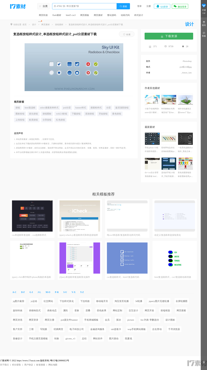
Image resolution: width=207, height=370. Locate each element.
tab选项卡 (116, 329)
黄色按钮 (116, 114)
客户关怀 (17, 329)
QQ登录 (162, 6)
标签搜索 (40, 365)
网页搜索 (181, 310)
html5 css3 (70, 15)
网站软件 (98, 338)
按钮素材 (59, 24)
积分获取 (16, 365)
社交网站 (48, 301)
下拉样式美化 (67, 301)
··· (39, 21)
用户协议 (28, 365)
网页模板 (84, 15)
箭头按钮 (33, 114)
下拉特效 (85, 301)
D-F (23, 292)
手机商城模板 (91, 320)
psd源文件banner (69, 320)
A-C (14, 292)
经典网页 (58, 329)
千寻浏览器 (174, 329)
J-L (39, 292)
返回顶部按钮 (122, 108)
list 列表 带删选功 (150, 320)
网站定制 (117, 310)
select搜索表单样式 (49, 108)
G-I (31, 292)
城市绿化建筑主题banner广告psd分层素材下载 (185, 111)
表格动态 (52, 310)
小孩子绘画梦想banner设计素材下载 (152, 111)
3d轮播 (138, 301)
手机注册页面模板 (38, 338)
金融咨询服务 (97, 329)
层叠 (88, 310)
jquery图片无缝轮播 (159, 301)
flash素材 (56, 15)
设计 (34, 24)
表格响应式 (35, 310)
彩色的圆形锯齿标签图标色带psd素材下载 (185, 174)
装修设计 (17, 338)
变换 (76, 310)
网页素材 (98, 15)
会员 (107, 320)
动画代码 (125, 15)
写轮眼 (43, 329)
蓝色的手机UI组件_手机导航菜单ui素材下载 (168, 174)
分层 (108, 108)
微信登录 (179, 6)
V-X (73, 292)
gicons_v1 (70, 338)
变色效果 (101, 310)
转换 (56, 338)
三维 (31, 329)
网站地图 (52, 365)
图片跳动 (114, 338)
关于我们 (4, 365)
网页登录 (33, 320)
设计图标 (170, 320)
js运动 (34, 301)
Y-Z (82, 292)
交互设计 (133, 310)
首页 (25, 24)
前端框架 (165, 310)
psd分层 (67, 108)
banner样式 (80, 108)
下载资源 (168, 36)
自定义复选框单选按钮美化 (167, 235)
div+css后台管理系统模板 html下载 (151, 174)
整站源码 (111, 15)
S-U (65, 292)
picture (130, 320)
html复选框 (30, 108)
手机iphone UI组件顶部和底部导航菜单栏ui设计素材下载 (152, 150)
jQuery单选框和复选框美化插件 (74, 277)
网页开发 (149, 310)
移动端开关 (102, 301)
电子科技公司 (77, 329)
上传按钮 (20, 120)
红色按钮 (60, 120)
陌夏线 (128, 338)
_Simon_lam (186, 72)
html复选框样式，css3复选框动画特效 (172, 277)
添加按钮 (89, 114)
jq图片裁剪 (18, 301)
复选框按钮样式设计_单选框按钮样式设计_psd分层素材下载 (96, 24)
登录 (139, 6)
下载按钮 (76, 114)
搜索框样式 (96, 108)
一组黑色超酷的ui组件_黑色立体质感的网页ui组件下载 (185, 150)
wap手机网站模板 (137, 329)
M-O (48, 292)
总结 (84, 338)
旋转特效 (17, 310)
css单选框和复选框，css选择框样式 (29, 235)
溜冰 (118, 320)
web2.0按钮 (61, 114)
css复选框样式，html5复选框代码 (123, 277)
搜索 (123, 6)
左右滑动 (157, 329)
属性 (65, 310)
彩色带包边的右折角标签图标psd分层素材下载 (168, 150)
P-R (57, 292)
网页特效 (43, 15)
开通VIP (204, 9)
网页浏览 (17, 320)
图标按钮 (20, 114)
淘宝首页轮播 (122, 301)
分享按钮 (47, 120)
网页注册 (49, 320)
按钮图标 (47, 114)
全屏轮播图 (182, 301)
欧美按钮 (33, 120)
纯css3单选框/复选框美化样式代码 (123, 235)
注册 (148, 6)
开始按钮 (103, 114)
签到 (204, 23)
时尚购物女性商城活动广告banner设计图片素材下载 (168, 111)
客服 (204, 34)
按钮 (18, 108)
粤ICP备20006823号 (59, 360)
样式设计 (138, 15)
